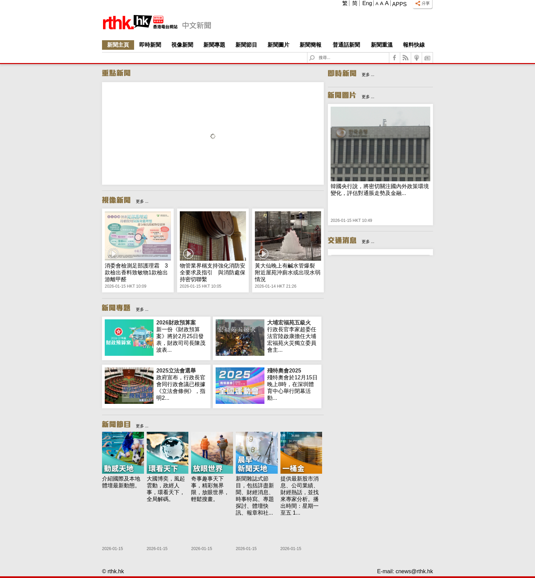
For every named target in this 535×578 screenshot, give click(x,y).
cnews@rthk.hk (414, 571)
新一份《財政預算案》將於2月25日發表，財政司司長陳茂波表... (182, 336)
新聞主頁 (118, 45)
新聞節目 (246, 45)
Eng (367, 3)
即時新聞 (150, 45)
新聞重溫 (382, 45)
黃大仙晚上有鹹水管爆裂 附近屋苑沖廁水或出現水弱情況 (287, 272)
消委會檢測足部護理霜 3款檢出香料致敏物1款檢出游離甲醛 (136, 272)
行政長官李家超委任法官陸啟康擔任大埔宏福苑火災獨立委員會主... (293, 336)
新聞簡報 (310, 45)
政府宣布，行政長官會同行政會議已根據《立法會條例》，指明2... (182, 384)
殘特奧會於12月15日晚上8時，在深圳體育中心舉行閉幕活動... (293, 384)
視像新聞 (182, 45)
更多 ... (142, 201)
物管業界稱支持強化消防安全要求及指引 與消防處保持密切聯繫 (212, 272)
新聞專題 (214, 45)
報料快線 (414, 45)
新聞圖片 (278, 45)
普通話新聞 (346, 45)
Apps (399, 4)
